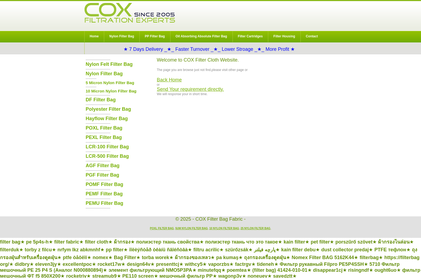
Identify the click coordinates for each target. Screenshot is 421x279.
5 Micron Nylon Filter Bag (110, 82)
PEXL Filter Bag (104, 137)
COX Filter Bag (129, 13)
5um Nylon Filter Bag (191, 228)
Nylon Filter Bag (121, 36)
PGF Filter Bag (102, 175)
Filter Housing (284, 36)
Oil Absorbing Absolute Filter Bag (201, 36)
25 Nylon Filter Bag (255, 228)
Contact (312, 36)
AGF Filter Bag (102, 165)
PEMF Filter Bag (104, 193)
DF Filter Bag (101, 99)
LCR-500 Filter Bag (107, 156)
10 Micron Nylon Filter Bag (111, 91)
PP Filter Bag (155, 36)
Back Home (169, 80)
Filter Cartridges (250, 36)
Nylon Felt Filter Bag (109, 64)
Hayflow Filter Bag (107, 118)
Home (94, 36)
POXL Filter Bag (104, 128)
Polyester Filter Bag (108, 109)
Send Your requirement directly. (190, 89)
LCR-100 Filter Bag (107, 146)
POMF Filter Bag (104, 184)
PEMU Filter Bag (104, 203)
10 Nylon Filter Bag (224, 228)
